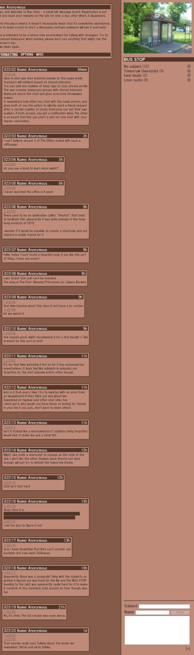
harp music (133, 75)
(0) (146, 80)
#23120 (10, 630)
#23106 (10, 207)
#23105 (10, 183)
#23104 (10, 159)
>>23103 (10, 187)
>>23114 (10, 482)
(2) (145, 75)
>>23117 (10, 572)
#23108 (10, 273)
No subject (133, 66)
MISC (39, 54)
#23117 (10, 540)
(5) (161, 71)
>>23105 (10, 360)
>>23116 (10, 545)
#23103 (10, 136)
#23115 (10, 477)
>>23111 (10, 427)
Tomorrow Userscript (141, 71)
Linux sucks (133, 80)
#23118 (10, 568)
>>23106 (10, 301)
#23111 (10, 356)
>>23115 (10, 521)
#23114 (10, 450)
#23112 (10, 387)
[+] (188, 649)
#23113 (10, 423)
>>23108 (10, 309)
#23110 (10, 328)
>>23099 (10, 164)
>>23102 (10, 635)
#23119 (10, 607)
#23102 (10, 69)
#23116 (10, 501)
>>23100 (10, 74)
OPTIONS (27, 54)
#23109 (10, 297)
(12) (146, 66)
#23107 (10, 250)
